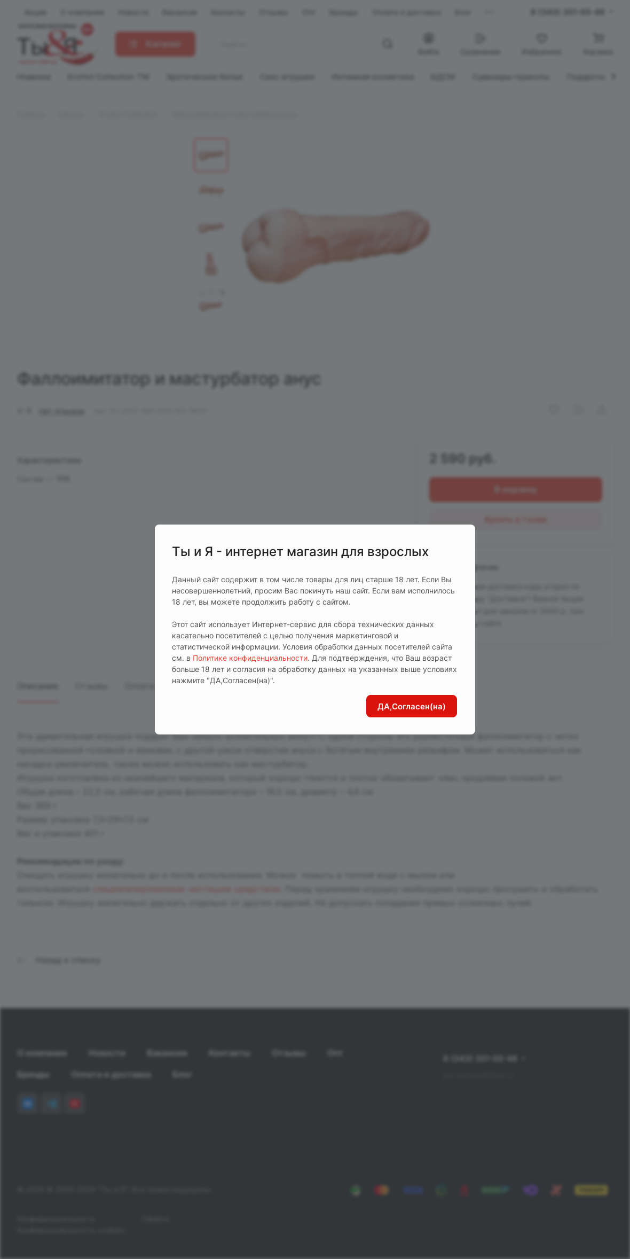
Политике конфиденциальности (250, 657)
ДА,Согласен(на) (411, 706)
